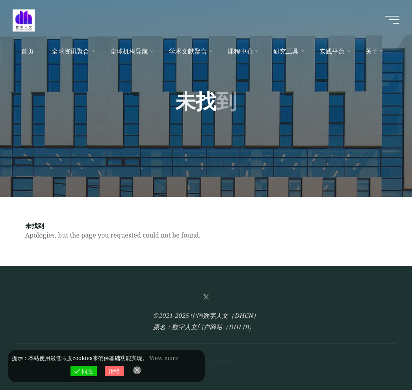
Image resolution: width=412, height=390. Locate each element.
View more (163, 358)
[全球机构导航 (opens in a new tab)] (131, 51)
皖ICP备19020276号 (206, 360)
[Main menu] (392, 20)
